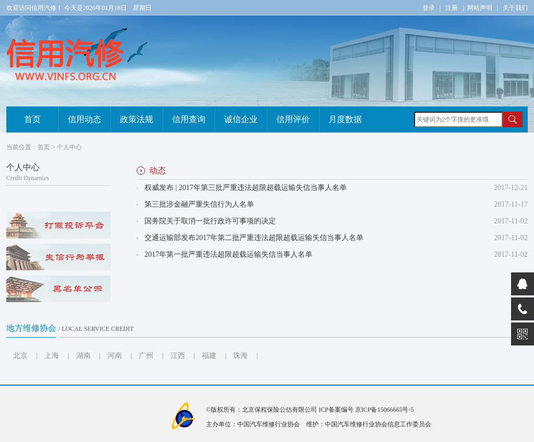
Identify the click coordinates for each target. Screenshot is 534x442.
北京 (20, 356)
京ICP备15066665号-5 (384, 409)
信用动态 (84, 119)
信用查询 (188, 119)
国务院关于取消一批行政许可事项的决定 (210, 221)
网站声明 (479, 7)
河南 (114, 356)
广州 (146, 356)
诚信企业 (241, 119)
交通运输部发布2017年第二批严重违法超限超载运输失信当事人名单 (253, 238)
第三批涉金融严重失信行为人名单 (199, 204)
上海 (51, 356)
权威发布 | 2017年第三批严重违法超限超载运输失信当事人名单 (245, 188)
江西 (178, 356)
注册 (451, 7)
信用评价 (293, 119)
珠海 (240, 356)
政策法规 (136, 119)
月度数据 (345, 119)
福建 (209, 356)
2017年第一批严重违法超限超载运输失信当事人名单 (228, 254)
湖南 (83, 356)
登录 (428, 7)
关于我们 (515, 7)
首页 (32, 119)
